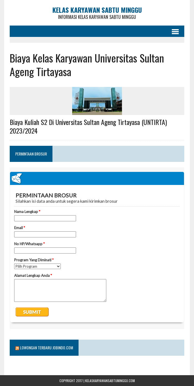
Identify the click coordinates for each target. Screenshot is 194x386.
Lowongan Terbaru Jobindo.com (46, 347)
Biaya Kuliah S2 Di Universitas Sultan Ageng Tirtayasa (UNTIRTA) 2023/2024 (88, 126)
